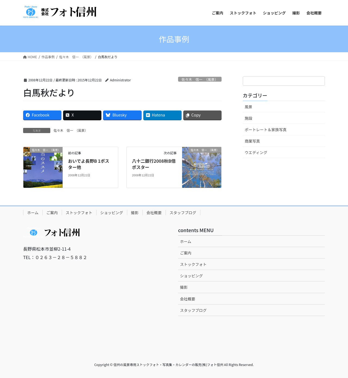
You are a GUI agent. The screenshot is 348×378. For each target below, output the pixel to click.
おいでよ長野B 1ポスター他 (88, 164)
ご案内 (52, 212)
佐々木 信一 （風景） (200, 79)
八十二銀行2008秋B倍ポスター (154, 164)
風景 (248, 106)
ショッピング (111, 212)
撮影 (135, 212)
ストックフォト (79, 212)
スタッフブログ (183, 212)
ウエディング (256, 152)
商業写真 (252, 141)
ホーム (33, 212)
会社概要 (154, 212)
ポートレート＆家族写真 (266, 129)
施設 (248, 118)
